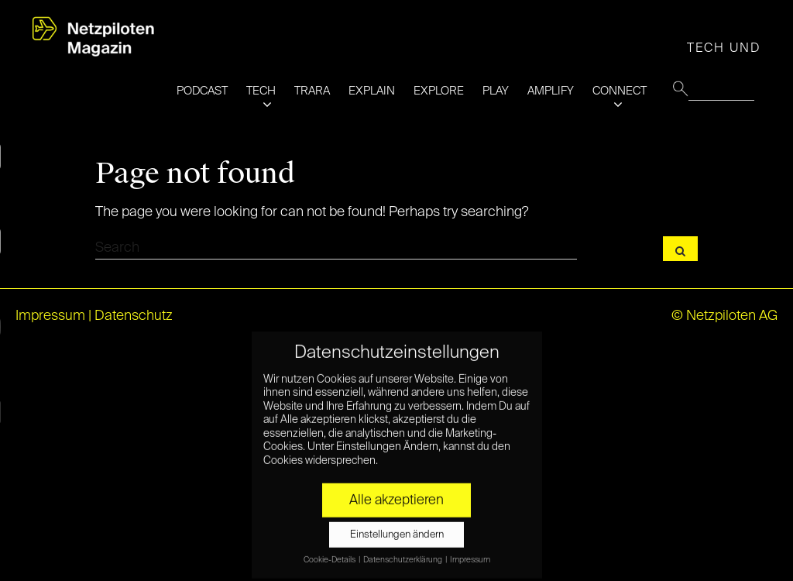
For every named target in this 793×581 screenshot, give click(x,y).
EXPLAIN (371, 91)
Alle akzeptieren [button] (396, 494)
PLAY (495, 91)
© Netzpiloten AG (724, 316)
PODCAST (202, 91)
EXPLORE (439, 91)
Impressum (50, 316)
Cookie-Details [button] (330, 554)
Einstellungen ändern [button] (397, 529)
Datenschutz (133, 316)
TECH (261, 91)
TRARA (312, 91)
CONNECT (619, 91)
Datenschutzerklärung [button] (403, 554)
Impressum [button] (470, 554)
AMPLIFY (550, 91)
